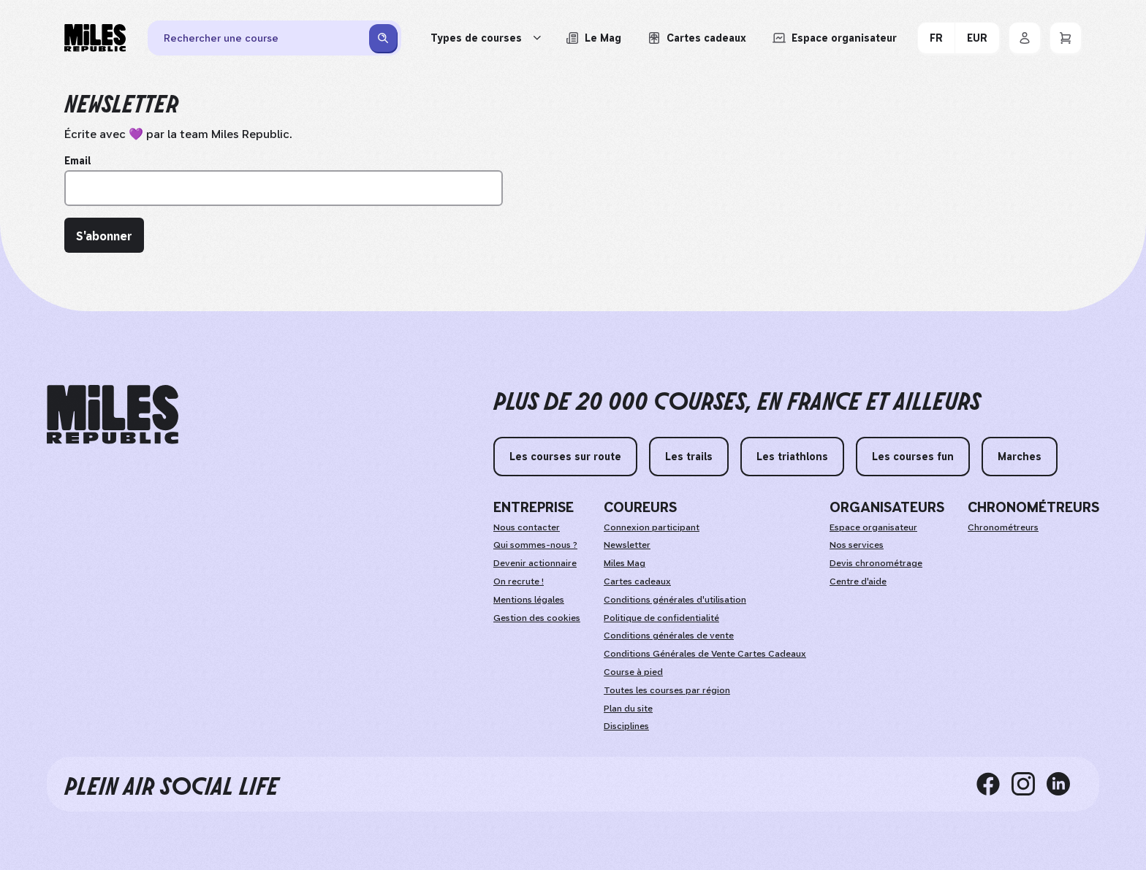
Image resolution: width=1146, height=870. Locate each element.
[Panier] (1066, 38)
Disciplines (626, 726)
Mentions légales (528, 600)
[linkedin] (1064, 784)
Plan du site (628, 708)
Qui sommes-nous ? (535, 545)
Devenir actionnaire (535, 563)
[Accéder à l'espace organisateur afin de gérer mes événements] (834, 38)
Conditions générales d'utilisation (675, 600)
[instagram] (1029, 784)
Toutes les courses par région (667, 690)
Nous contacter (526, 527)
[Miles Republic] (95, 38)
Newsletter (627, 545)
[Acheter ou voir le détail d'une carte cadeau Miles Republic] (697, 38)
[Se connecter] (1025, 38)
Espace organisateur (873, 527)
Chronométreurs (1003, 527)
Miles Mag (624, 563)
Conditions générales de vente (669, 635)
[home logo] (112, 414)
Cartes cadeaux (637, 581)
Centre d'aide (858, 581)
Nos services (857, 545)
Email (77, 161)
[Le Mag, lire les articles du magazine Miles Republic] (593, 38)
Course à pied (633, 672)
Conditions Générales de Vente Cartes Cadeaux (705, 654)
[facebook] (994, 784)
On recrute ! (518, 581)
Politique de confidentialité (661, 618)
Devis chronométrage (876, 563)
